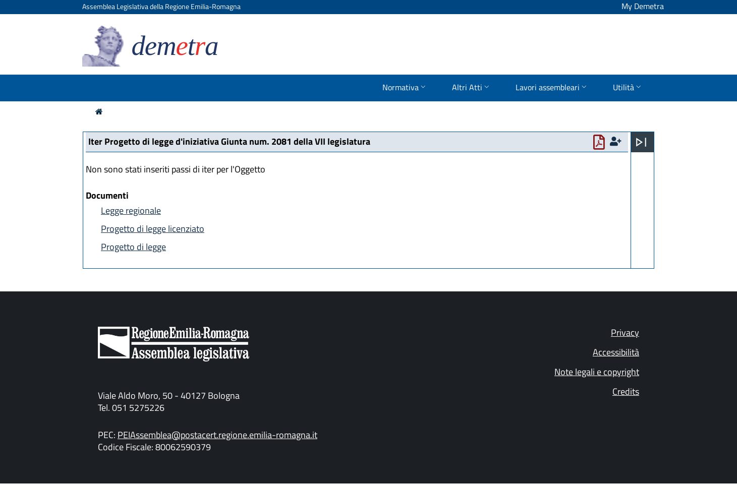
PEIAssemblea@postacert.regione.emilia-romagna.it (217, 435)
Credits (625, 391)
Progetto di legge (133, 247)
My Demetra (642, 6)
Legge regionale (131, 210)
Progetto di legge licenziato (152, 228)
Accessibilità (616, 352)
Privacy (625, 332)
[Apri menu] (641, 142)
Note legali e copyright (596, 372)
